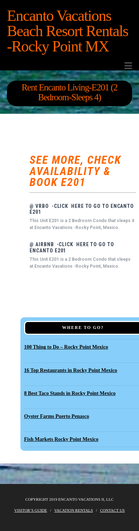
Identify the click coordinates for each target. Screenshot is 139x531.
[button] (128, 65)
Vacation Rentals (73, 510)
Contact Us (112, 510)
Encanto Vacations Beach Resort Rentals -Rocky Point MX (67, 31)
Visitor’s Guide (30, 510)
